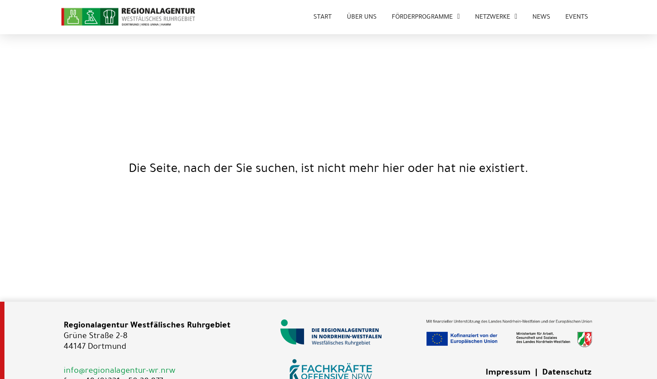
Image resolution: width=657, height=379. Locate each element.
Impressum (508, 372)
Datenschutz (566, 372)
